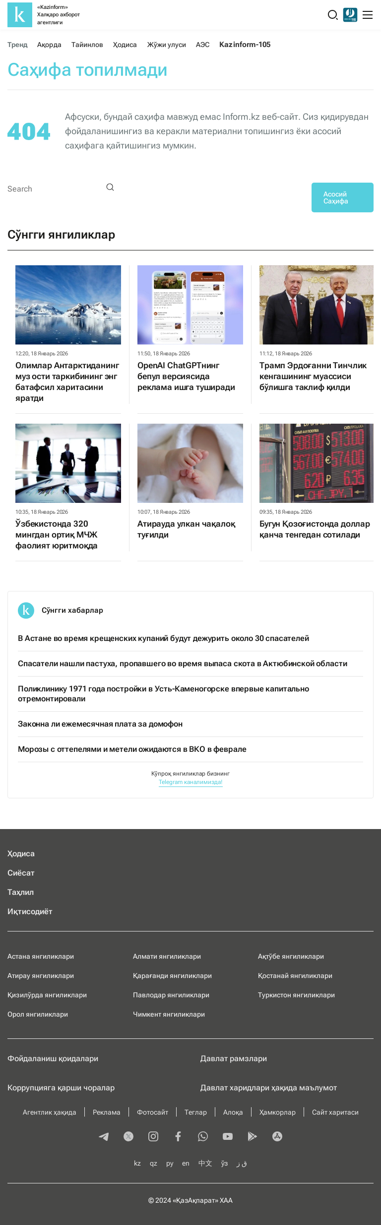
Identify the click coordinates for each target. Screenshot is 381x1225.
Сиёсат (21, 873)
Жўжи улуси (167, 45)
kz (137, 1163)
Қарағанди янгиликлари (172, 976)
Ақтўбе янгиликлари (291, 956)
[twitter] (128, 1137)
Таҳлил (20, 892)
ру (169, 1163)
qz (153, 1163)
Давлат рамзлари (233, 1058)
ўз (224, 1163)
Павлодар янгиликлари (171, 995)
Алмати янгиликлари (167, 956)
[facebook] (178, 1137)
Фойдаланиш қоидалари (52, 1058)
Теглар (196, 1112)
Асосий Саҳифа (335, 197)
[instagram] (153, 1137)
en (186, 1163)
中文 (205, 1163)
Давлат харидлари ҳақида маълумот (268, 1087)
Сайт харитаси (335, 1112)
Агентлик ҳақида (49, 1112)
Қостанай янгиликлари (295, 976)
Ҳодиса (125, 45)
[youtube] (228, 1137)
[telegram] (104, 1137)
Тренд (17, 45)
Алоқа (233, 1112)
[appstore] (277, 1137)
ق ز (242, 1163)
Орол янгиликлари (37, 1014)
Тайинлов (87, 45)
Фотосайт (152, 1112)
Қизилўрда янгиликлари (47, 995)
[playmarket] (252, 1137)
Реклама (107, 1112)
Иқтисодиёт (30, 911)
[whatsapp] (203, 1137)
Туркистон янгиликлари (296, 995)
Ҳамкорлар (277, 1112)
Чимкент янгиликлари (169, 1014)
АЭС (202, 45)
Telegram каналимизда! (191, 782)
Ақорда (49, 45)
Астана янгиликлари (40, 956)
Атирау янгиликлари (40, 976)
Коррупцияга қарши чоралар (61, 1087)
